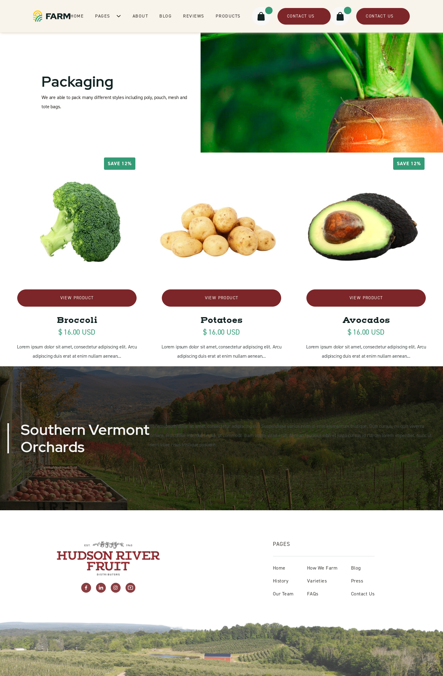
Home (77, 16)
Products (228, 16)
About (140, 16)
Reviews (193, 16)
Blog (165, 16)
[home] (51, 16)
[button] (108, 16)
